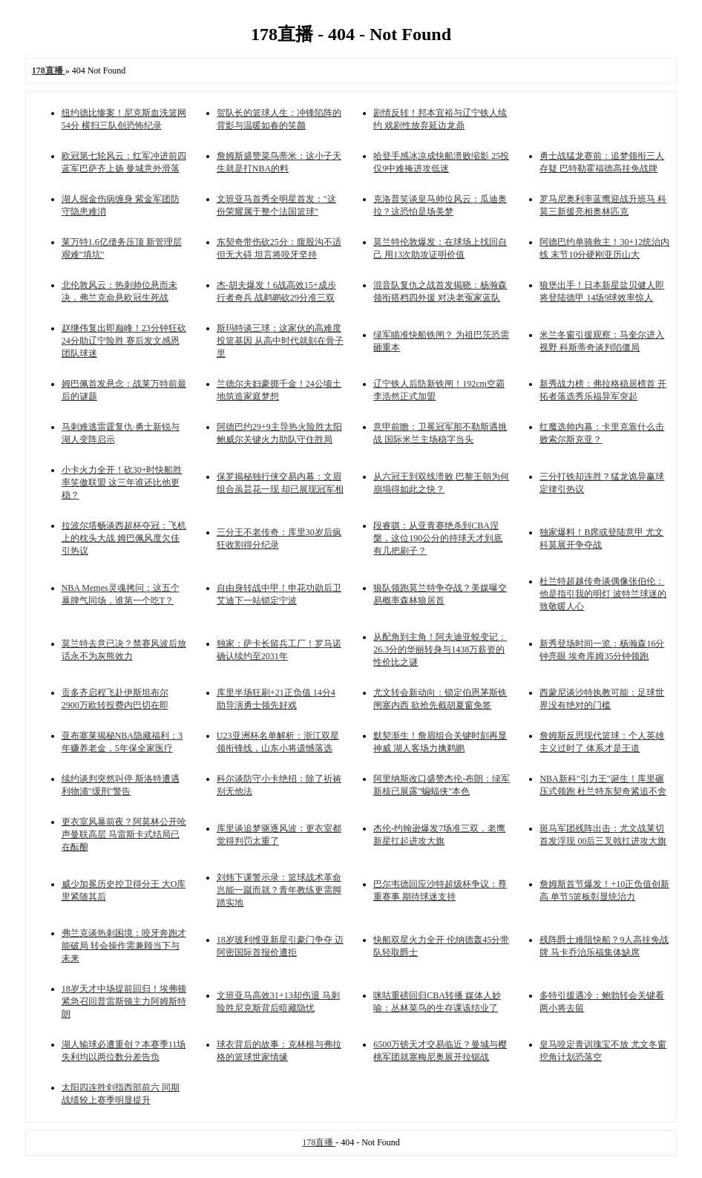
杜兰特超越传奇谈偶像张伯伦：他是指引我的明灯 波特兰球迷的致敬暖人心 (602, 594)
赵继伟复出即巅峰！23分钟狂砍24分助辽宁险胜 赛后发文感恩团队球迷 (124, 341)
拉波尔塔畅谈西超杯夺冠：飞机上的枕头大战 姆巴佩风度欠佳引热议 (124, 538)
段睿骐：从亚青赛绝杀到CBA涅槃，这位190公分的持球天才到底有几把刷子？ (437, 538)
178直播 (318, 1142)
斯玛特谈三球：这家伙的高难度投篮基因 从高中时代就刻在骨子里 (280, 341)
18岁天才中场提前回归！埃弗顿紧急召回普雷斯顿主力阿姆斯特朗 (124, 1001)
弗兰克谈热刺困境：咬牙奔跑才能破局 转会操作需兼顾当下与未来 (124, 945)
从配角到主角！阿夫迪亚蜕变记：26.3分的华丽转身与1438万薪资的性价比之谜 (440, 649)
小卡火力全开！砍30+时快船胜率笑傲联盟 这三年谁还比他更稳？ (122, 482)
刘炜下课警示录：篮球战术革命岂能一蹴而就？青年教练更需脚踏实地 (279, 890)
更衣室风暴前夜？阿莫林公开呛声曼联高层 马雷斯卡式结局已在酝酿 (124, 834)
